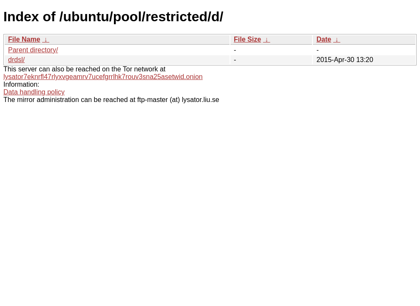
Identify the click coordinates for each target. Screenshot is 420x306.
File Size (247, 39)
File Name (24, 39)
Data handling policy (34, 92)
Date (323, 39)
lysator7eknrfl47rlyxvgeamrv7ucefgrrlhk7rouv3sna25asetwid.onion (103, 76)
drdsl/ (16, 59)
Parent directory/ (33, 50)
